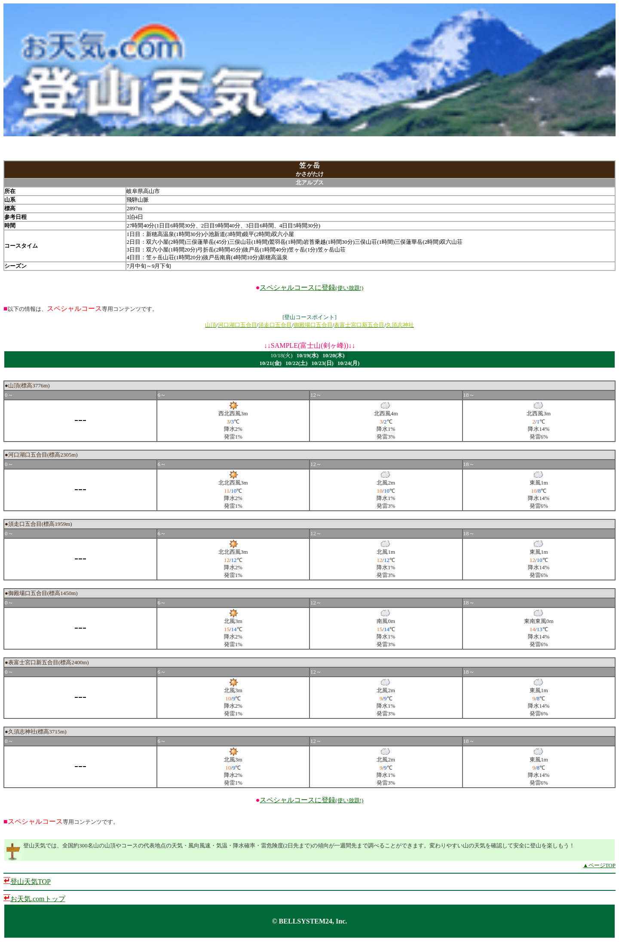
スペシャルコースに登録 (311, 287)
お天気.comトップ (37, 898)
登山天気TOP (30, 881)
